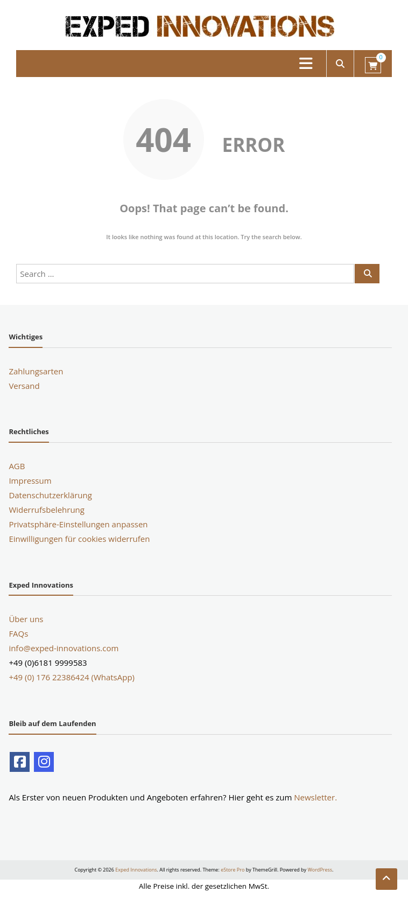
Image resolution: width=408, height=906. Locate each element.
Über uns (26, 619)
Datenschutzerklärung (50, 495)
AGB (17, 466)
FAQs (18, 633)
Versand (24, 385)
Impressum (30, 480)
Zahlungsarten (36, 371)
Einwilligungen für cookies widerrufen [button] (79, 538)
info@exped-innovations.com (63, 648)
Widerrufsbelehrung (47, 509)
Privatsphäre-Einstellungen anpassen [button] (78, 524)
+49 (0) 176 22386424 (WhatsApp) (72, 677)
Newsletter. (315, 797)
